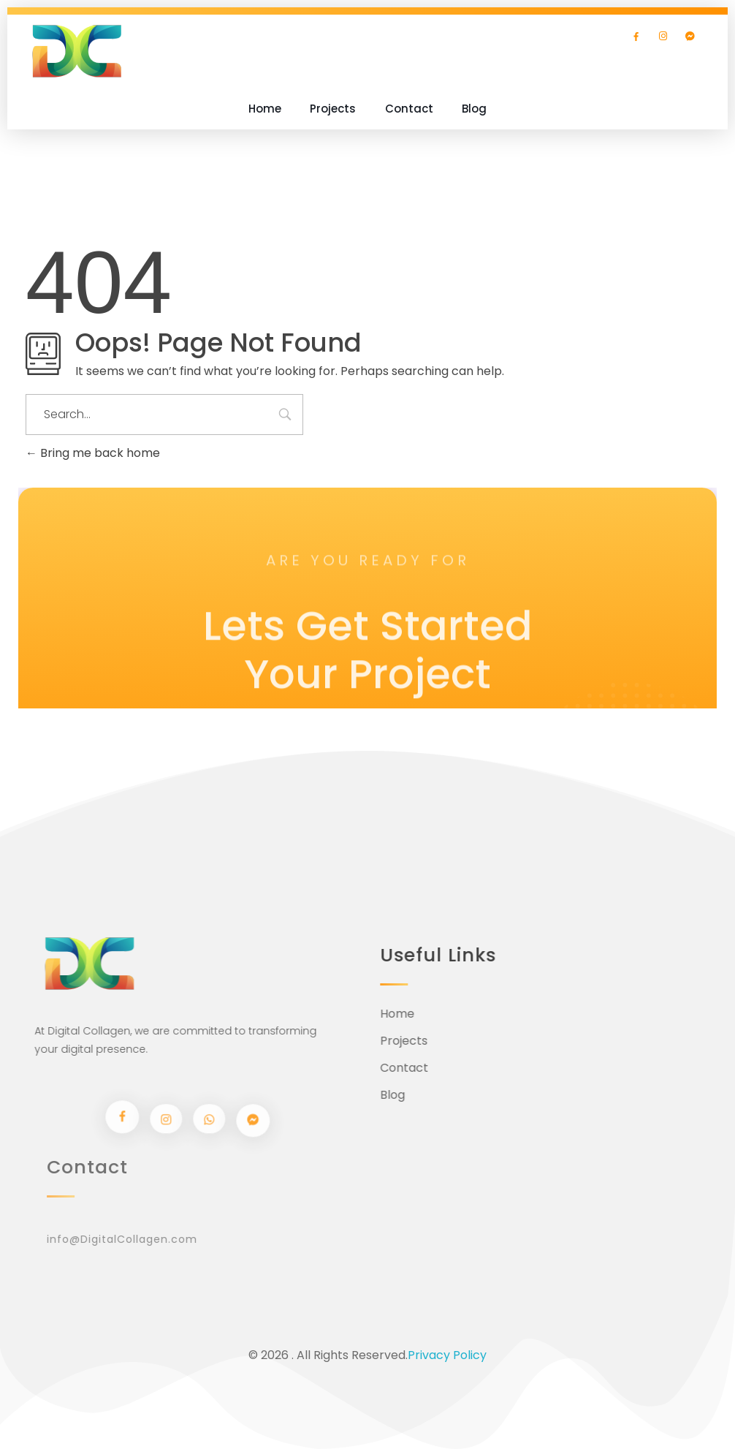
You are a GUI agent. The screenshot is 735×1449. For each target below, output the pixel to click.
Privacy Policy (447, 1355)
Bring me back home (93, 452)
